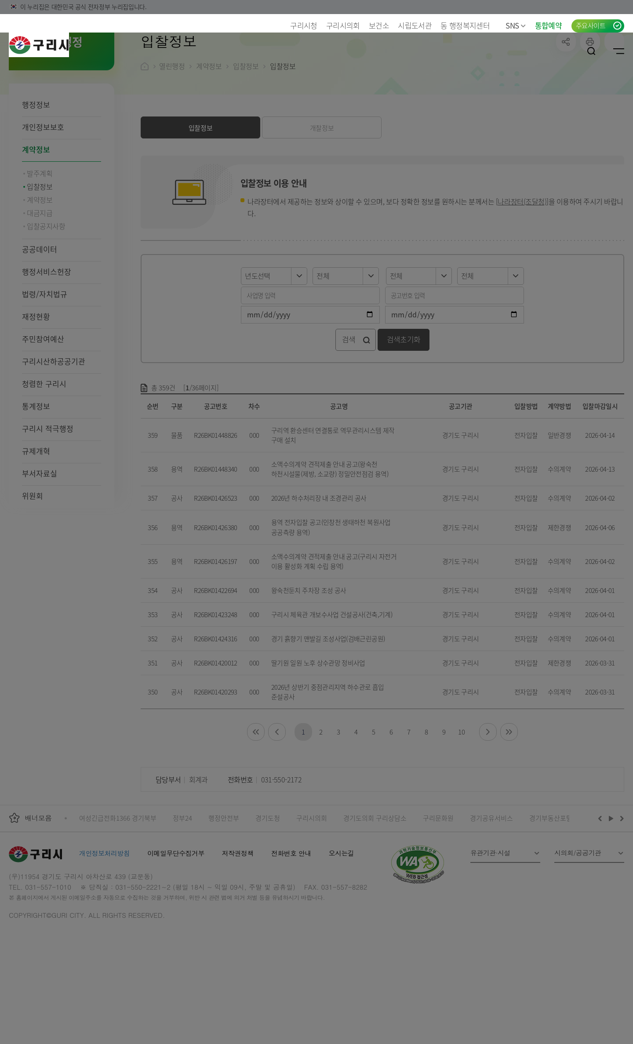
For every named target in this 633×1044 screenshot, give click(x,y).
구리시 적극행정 (47, 485)
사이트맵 (618, 51)
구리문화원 (438, 875)
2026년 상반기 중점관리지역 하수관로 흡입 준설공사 (327, 748)
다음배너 (620, 875)
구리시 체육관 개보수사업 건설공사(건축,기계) (332, 671)
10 (461, 788)
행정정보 (36, 161)
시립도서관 (415, 25)
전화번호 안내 (291, 910)
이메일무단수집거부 (175, 910)
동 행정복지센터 (465, 25)
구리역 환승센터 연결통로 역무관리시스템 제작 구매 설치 (333, 492)
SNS (516, 25)
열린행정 (172, 123)
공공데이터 (39, 306)
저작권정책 (238, 910)
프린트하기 (590, 99)
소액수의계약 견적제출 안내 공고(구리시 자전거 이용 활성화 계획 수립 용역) (334, 618)
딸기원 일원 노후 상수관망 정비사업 (318, 719)
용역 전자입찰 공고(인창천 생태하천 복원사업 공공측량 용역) (331, 584)
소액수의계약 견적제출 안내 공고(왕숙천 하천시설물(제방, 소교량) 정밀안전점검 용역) (330, 526)
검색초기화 (404, 396)
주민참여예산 (43, 395)
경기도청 (267, 875)
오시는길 (341, 910)
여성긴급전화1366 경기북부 (117, 875)
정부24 (182, 875)
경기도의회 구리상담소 (375, 875)
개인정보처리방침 (104, 910)
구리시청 (303, 25)
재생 (611, 875)
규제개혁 (36, 507)
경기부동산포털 (550, 875)
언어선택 (537, 51)
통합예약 (548, 25)
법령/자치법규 (44, 351)
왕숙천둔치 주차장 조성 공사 (308, 647)
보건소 (379, 25)
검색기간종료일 (385, 362)
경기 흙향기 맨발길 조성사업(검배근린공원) (328, 695)
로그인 (564, 51)
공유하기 (566, 99)
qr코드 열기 (614, 99)
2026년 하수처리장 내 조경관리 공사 (319, 555)
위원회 (32, 552)
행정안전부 (223, 875)
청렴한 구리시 (44, 440)
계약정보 (36, 206)
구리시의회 (343, 25)
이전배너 (601, 875)
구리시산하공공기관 (53, 418)
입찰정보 (245, 123)
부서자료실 (39, 530)
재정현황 (36, 373)
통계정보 (36, 463)
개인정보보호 (43, 183)
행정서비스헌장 (46, 328)
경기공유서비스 (491, 875)
